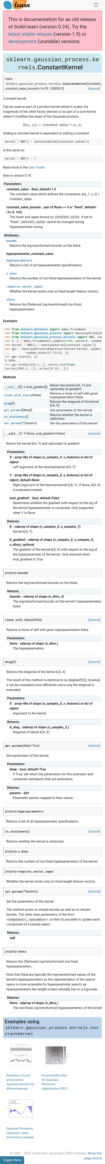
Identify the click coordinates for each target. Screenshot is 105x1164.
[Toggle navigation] (96, 5)
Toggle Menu (12, 1160)
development (22, 41)
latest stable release (30, 34)
